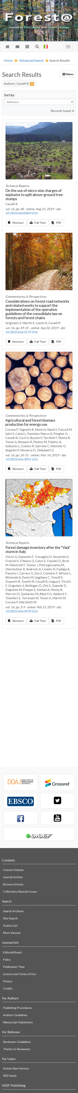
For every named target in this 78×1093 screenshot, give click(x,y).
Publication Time (14, 966)
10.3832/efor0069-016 (21, 213)
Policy (7, 959)
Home (8, 60)
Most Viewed (11, 932)
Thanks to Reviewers (16, 1049)
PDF (56, 222)
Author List (10, 925)
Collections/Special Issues (20, 891)
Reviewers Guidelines (17, 1042)
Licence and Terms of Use (19, 974)
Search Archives (13, 911)
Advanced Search (31, 60)
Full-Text (38, 222)
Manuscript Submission (18, 1022)
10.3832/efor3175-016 (21, 332)
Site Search (10, 918)
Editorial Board (12, 952)
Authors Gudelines (15, 1015)
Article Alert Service (16, 1068)
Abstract (16, 222)
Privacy (7, 981)
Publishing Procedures (17, 1007)
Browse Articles (13, 884)
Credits (8, 988)
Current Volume (13, 870)
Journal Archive (13, 877)
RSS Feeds (10, 1075)
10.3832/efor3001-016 (21, 459)
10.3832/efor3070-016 (21, 611)
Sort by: (9, 95)
